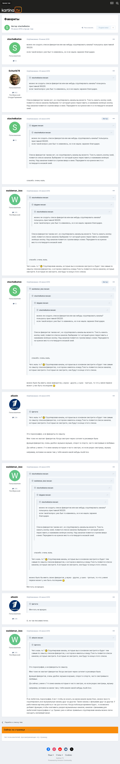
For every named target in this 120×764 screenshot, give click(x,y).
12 (15, 61)
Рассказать (87, 28)
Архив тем (28, 29)
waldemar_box (14, 190)
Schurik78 (14, 70)
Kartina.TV (60, 758)
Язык (51, 755)
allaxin (14, 395)
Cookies (68, 755)
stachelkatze (24, 26)
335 (14, 212)
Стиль (59, 755)
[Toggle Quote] (30, 78)
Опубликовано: (38, 39)
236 (14, 417)
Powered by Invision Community (60, 760)
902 (14, 92)
